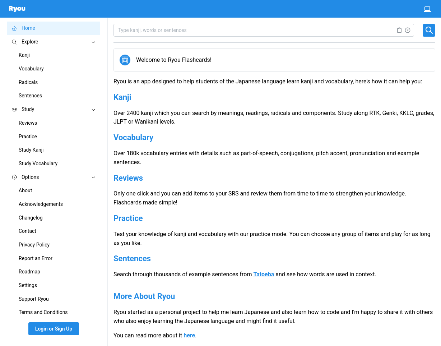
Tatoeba (264, 274)
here (189, 335)
